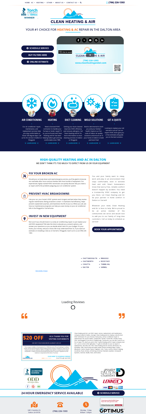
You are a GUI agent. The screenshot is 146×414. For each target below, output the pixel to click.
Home (27, 3)
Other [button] (50, 3)
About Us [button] (59, 3)
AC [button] (32, 3)
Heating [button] (40, 3)
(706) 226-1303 (116, 2)
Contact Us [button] (71, 3)
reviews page (42, 270)
